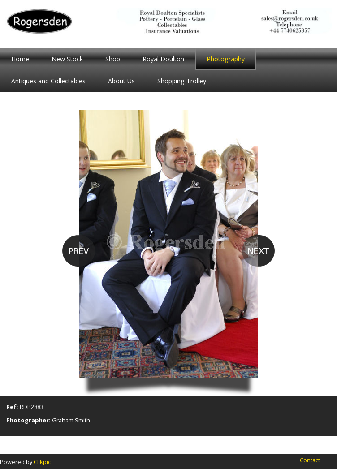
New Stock (67, 59)
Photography (226, 59)
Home (20, 59)
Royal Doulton (163, 59)
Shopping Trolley (181, 81)
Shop (112, 59)
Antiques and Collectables (48, 81)
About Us (121, 81)
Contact (310, 460)
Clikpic (42, 462)
